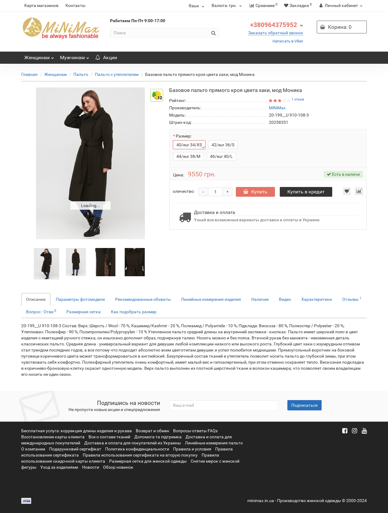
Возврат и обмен (152, 430)
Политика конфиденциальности (137, 449)
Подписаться (304, 405)
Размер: (184, 136)
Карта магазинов (41, 5)
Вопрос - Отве (41, 311)
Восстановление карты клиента (53, 436)
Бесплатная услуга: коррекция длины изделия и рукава (76, 430)
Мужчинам (74, 56)
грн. (227, 5)
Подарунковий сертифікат (75, 449)
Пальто (80, 74)
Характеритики (316, 299)
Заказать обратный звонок (275, 32)
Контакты (75, 5)
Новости (90, 467)
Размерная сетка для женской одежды (148, 461)
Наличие (260, 299)
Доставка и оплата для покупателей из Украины (132, 442)
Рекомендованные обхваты (143, 299)
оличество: (184, 191)
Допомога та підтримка (158, 436)
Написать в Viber (288, 41)
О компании (33, 449)
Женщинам (39, 56)
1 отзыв (298, 99)
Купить (256, 191)
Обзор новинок (118, 467)
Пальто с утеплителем (117, 74)
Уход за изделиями (59, 467)
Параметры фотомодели (80, 299)
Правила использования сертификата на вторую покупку (140, 455)
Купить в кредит (307, 191)
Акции (106, 57)
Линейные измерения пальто (214, 442)
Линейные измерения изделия (211, 299)
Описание (35, 299)
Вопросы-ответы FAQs (195, 430)
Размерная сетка (83, 311)
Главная (29, 74)
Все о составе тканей (109, 436)
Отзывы (351, 299)
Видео (285, 299)
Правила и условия (192, 449)
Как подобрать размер (133, 311)
